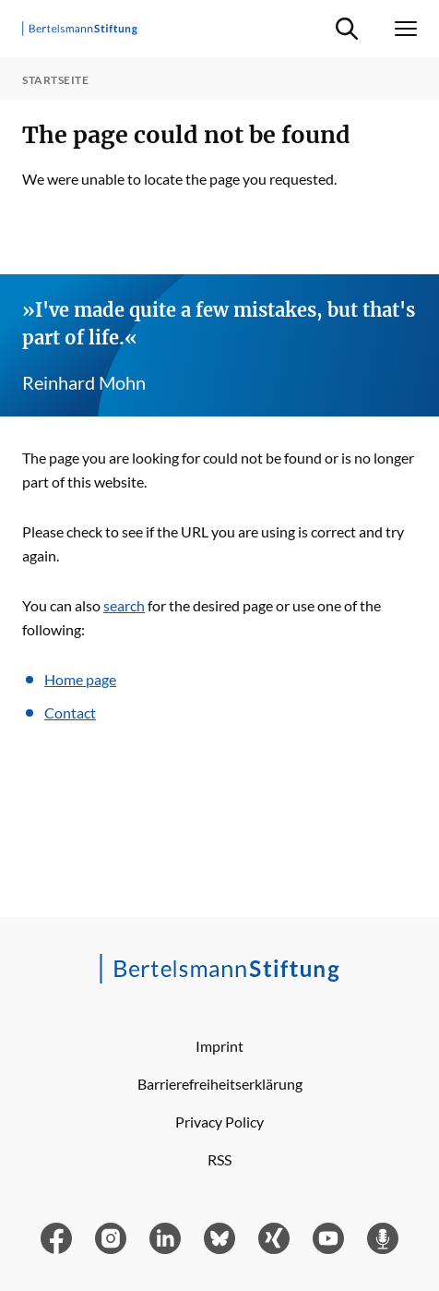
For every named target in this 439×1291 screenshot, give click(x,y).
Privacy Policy (219, 1121)
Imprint (219, 1046)
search (124, 605)
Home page (80, 679)
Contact (70, 712)
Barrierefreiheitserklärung (220, 1083)
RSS (219, 1159)
